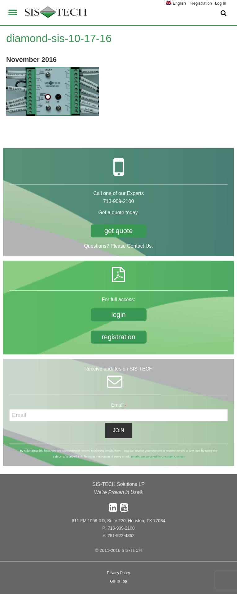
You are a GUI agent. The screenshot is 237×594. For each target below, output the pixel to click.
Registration (201, 3)
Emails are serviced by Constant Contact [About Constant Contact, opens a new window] (157, 456)
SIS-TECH (56, 14)
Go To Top (118, 581)
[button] (12, 11)
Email (118, 405)
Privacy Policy (118, 573)
